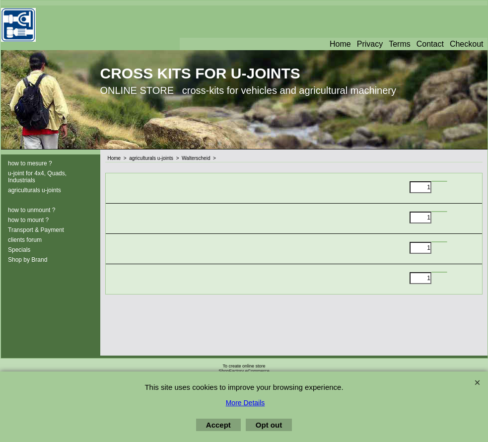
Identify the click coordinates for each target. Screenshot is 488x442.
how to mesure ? (30, 163)
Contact (430, 44)
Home (340, 44)
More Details (245, 403)
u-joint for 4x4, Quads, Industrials (37, 177)
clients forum (25, 239)
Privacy (370, 44)
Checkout (467, 44)
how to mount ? (28, 220)
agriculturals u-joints (34, 190)
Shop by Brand (27, 259)
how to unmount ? (31, 210)
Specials (19, 249)
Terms (400, 44)
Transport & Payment (36, 229)
